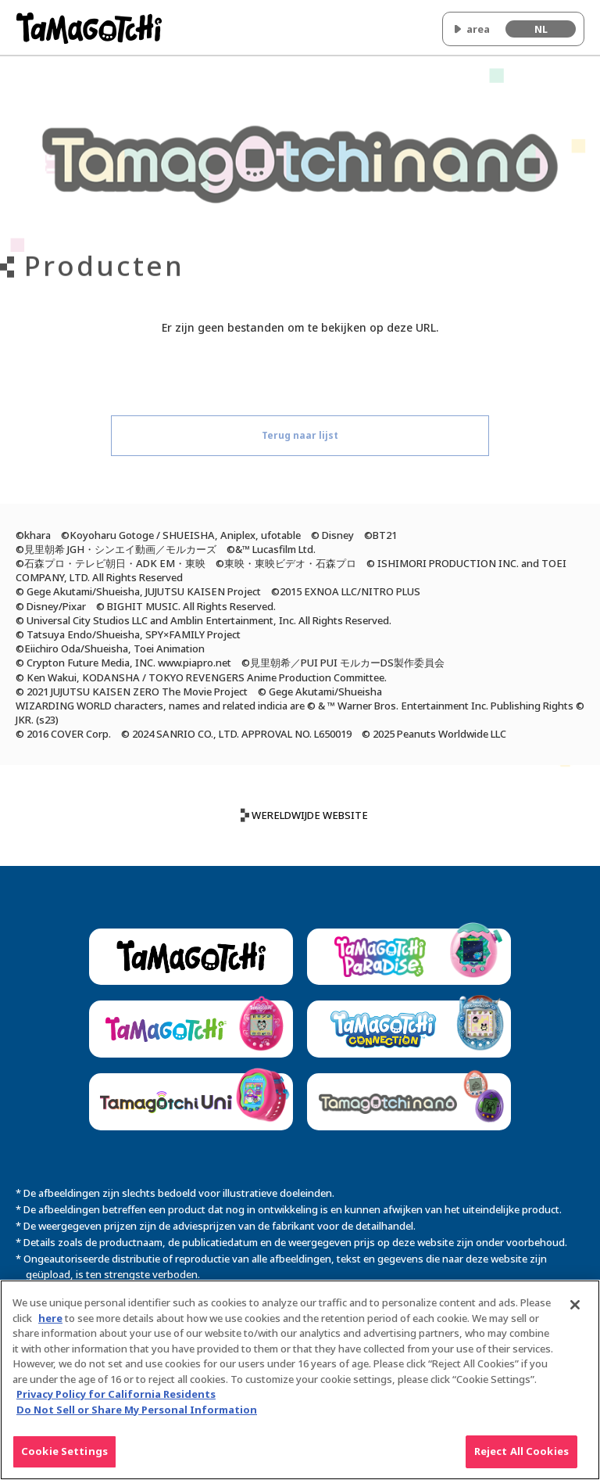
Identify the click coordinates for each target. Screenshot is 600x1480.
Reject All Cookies (521, 1459)
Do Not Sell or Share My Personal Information (136, 1417)
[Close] (575, 1312)
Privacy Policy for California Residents (116, 1402)
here (50, 1325)
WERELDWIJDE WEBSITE (310, 815)
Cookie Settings (64, 1459)
